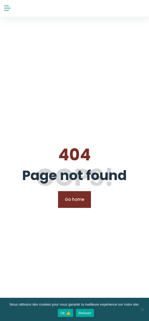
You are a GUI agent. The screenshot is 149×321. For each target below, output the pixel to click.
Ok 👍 (65, 313)
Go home (74, 199)
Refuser (85, 313)
